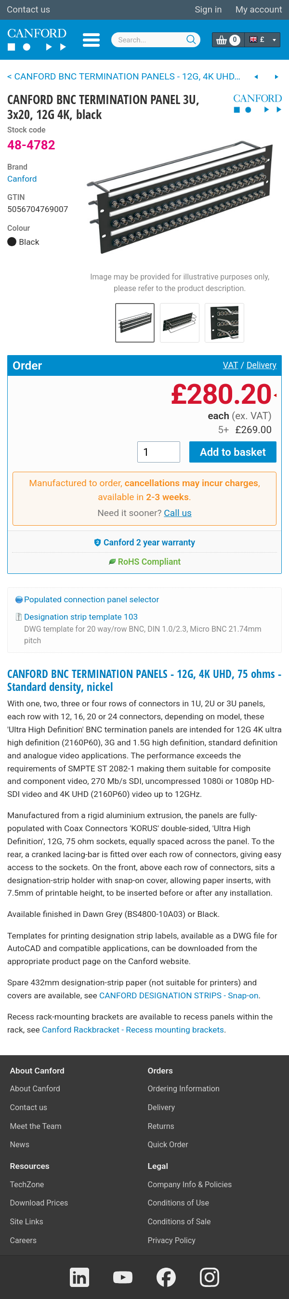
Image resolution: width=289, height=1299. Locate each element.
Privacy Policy (172, 1240)
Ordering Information (184, 1088)
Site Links (26, 1221)
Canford (22, 179)
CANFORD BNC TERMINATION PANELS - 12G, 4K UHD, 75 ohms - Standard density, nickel (144, 680)
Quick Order (168, 1144)
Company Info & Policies (190, 1184)
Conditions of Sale (179, 1221)
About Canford (35, 1088)
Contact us (28, 9)
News (20, 1144)
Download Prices (39, 1202)
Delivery (261, 365)
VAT (230, 365)
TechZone (27, 1184)
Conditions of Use (179, 1202)
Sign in (208, 9)
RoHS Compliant (144, 562)
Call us (178, 512)
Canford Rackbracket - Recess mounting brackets (133, 1029)
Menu (91, 40)
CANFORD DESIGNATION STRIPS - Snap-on (178, 995)
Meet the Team (36, 1126)
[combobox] (156, 39)
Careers (23, 1240)
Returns (161, 1126)
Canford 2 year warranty (144, 542)
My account (259, 9)
